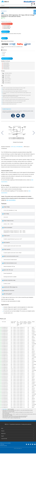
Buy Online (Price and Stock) (7, 41)
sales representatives (11, 200)
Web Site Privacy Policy (3, 445)
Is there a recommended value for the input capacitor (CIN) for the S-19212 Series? (15, 91)
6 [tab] (20, 117)
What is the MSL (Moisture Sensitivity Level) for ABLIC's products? (12, 89)
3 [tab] (16, 117)
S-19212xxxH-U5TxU (5, 67)
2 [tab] (15, 117)
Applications (17, 433)
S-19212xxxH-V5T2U (5, 68)
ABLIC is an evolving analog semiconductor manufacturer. (18, 7)
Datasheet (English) (6, 25)
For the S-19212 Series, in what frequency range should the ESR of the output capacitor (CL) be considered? (17, 93)
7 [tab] (21, 117)
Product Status (4, 409)
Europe (4, 53)
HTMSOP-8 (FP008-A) (6, 79)
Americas (4, 52)
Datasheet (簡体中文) (6, 27)
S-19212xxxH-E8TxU (5, 64)
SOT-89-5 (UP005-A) (6, 81)
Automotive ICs (4, 11)
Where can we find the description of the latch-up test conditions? (12, 102)
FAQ (2, 85)
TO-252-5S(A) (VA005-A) (7, 73)
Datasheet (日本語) (6, 28)
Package (3, 70)
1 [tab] (14, 117)
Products (17, 431)
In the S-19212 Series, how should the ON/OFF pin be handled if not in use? (14, 97)
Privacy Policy (2, 444)
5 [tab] (19, 117)
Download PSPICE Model (7, 58)
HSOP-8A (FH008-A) (6, 75)
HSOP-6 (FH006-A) (6, 77)
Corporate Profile (17, 438)
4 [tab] (17, 117)
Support (17, 436)
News (17, 428)
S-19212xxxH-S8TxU (5, 66)
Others (4, 55)
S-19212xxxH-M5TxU (5, 65)
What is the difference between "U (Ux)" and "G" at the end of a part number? (14, 100)
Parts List (4, 38)
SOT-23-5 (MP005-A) (6, 83)
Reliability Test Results (5, 61)
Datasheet (6, 23)
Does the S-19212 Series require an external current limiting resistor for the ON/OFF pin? (16, 99)
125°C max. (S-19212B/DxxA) (16, 146)
